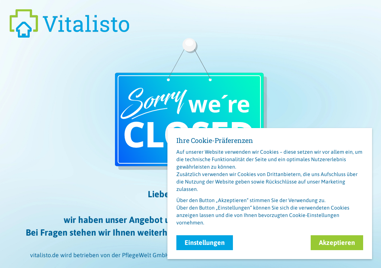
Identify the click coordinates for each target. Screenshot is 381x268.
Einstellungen (205, 242)
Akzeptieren (337, 242)
